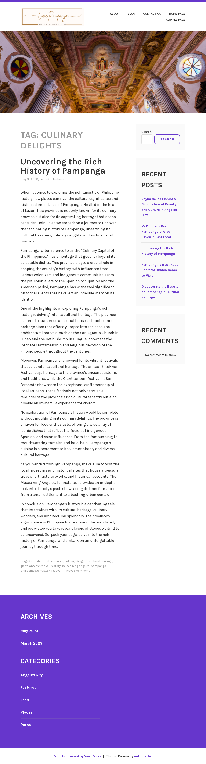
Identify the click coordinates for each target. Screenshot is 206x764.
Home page (177, 13)
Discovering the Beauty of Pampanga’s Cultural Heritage (160, 292)
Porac (26, 724)
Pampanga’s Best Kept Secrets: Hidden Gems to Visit (159, 270)
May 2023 (30, 630)
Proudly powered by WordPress (77, 756)
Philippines (28, 570)
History (56, 566)
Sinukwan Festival (49, 570)
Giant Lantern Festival (35, 566)
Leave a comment (78, 570)
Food (25, 699)
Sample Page (175, 19)
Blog (131, 13)
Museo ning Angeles (76, 566)
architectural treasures (47, 561)
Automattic (144, 756)
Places (27, 712)
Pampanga (98, 566)
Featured (59, 179)
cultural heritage (100, 561)
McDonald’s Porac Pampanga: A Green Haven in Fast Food (157, 231)
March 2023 (32, 643)
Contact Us (152, 13)
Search (146, 132)
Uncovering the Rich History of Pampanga (65, 166)
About (115, 13)
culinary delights (76, 561)
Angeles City (32, 675)
